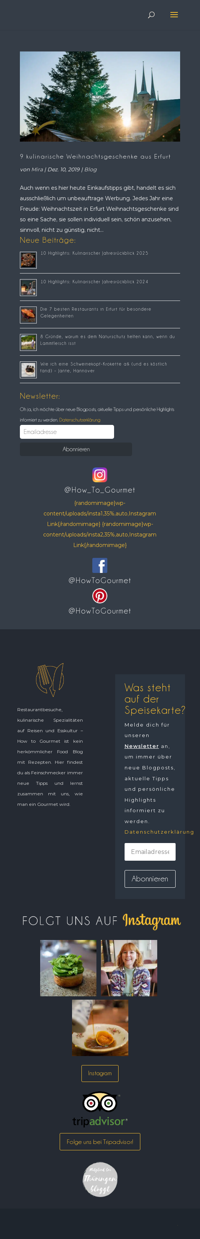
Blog (90, 169)
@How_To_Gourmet (100, 490)
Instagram (100, 1073)
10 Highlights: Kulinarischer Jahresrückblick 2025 (95, 253)
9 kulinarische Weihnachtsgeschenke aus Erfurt (95, 156)
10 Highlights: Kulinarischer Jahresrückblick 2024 (95, 282)
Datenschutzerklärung (79, 419)
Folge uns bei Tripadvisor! (100, 1141)
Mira (37, 169)
